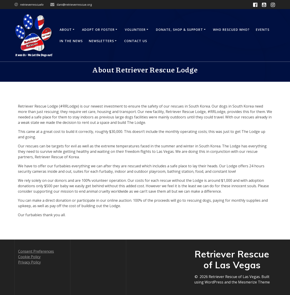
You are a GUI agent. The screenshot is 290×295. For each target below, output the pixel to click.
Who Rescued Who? (231, 29)
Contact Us (135, 41)
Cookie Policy (29, 256)
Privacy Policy (29, 262)
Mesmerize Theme (254, 282)
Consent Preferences (36, 251)
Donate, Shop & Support (179, 29)
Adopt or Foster (98, 29)
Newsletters (101, 41)
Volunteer (135, 29)
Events (262, 29)
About (66, 29)
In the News (71, 41)
